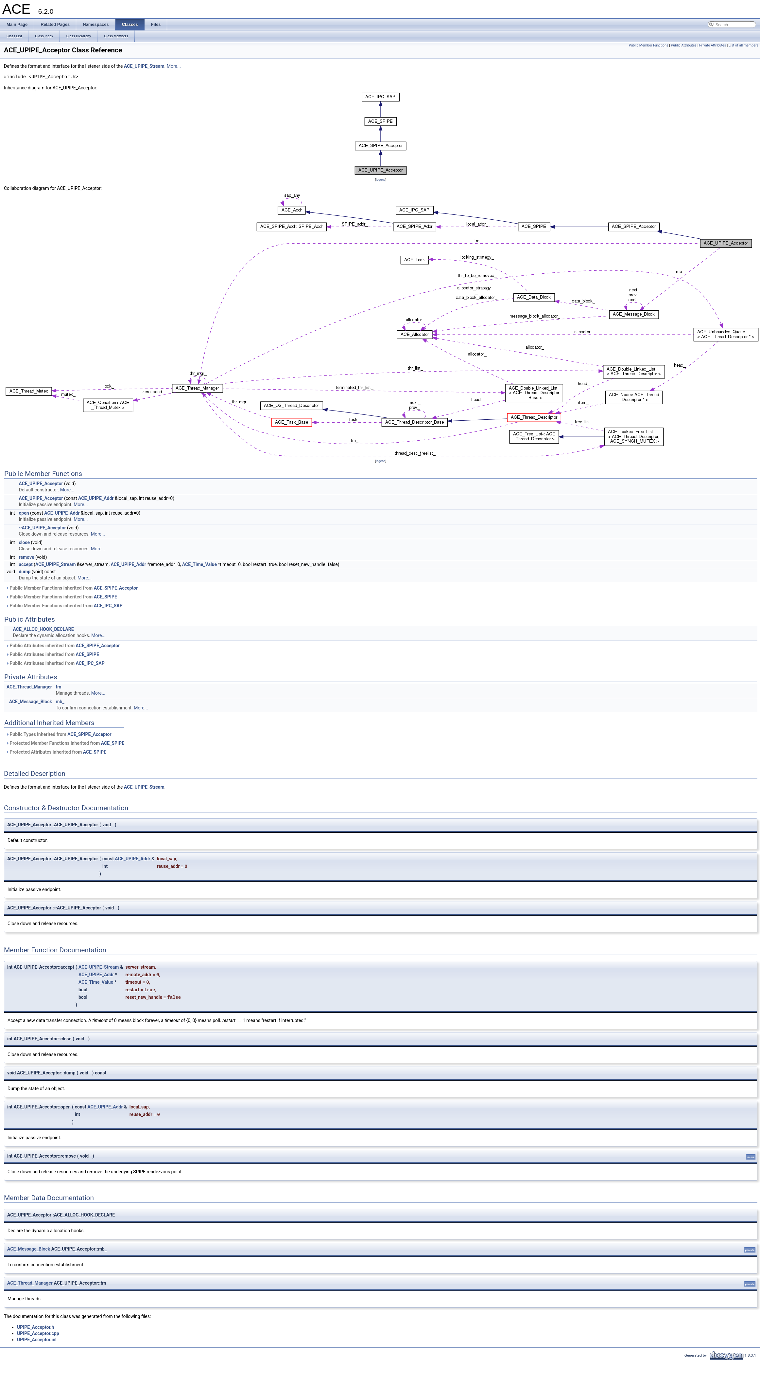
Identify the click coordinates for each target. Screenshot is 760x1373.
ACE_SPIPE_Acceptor (116, 588)
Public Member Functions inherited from (72, 588)
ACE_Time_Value (199, 564)
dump (24, 571)
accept (25, 564)
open (24, 513)
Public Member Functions (648, 45)
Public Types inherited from (59, 734)
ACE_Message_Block (30, 701)
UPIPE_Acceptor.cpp (38, 1333)
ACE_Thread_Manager (29, 686)
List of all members (743, 45)
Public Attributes (684, 45)
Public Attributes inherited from (63, 645)
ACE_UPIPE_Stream (144, 66)
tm (58, 686)
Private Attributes (712, 45)
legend (380, 179)
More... (174, 66)
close (24, 542)
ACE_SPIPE (105, 596)
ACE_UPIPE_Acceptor (41, 483)
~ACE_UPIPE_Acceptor (42, 527)
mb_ (60, 701)
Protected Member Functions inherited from (65, 743)
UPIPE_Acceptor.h (35, 1327)
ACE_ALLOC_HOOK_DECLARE (43, 629)
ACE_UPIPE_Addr (95, 498)
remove (26, 557)
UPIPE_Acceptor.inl (37, 1339)
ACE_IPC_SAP (108, 605)
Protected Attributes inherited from (56, 752)
